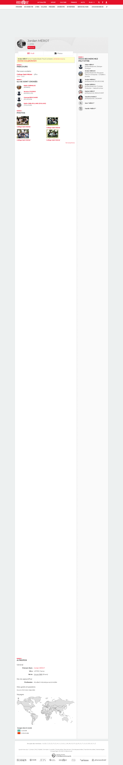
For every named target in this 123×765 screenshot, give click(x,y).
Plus (92, 2)
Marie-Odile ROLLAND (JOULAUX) (35, 103)
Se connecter (28, 7)
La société (52, 749)
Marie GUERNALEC (30, 85)
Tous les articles (59, 749)
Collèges (44, 7)
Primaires (52, 7)
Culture (63, 2)
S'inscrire (19, 7)
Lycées (37, 7)
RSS (36, 749)
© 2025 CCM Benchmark (65, 751)
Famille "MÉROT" (90, 108)
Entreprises (71, 7)
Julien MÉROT (89, 64)
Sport (53, 2)
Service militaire (83, 7)
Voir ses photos (70, 143)
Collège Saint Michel (24, 74)
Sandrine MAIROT (91, 97)
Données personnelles (77, 749)
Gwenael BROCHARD (31, 97)
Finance (74, 2)
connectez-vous (58, 59)
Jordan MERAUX (90, 71)
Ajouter (32, 47)
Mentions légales (100, 749)
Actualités (41, 2)
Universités (61, 7)
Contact (32, 749)
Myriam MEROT (90, 91)
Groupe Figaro (54, 751)
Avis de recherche (97, 7)
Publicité (40, 749)
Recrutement (67, 749)
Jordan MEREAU (90, 79)
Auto (83, 2)
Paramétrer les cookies (89, 749)
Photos (59, 53)
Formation (46, 749)
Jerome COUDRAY (30, 91)
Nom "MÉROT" (89, 103)
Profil (32, 53)
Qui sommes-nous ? (24, 749)
